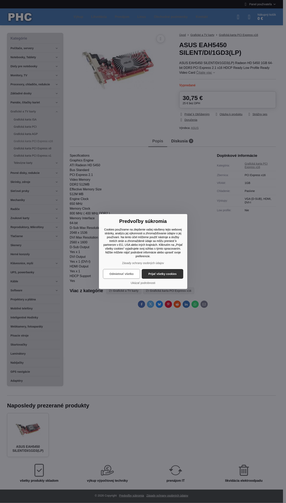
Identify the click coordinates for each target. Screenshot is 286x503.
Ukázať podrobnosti (143, 283)
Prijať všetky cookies (162, 273)
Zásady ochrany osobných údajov (143, 263)
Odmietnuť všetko (121, 273)
